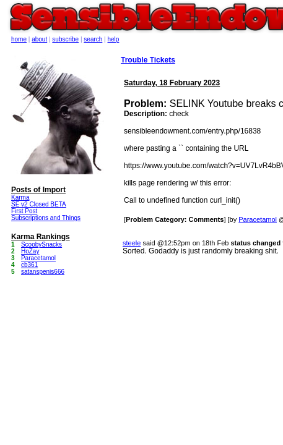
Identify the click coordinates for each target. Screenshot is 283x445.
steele (132, 243)
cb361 (29, 264)
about (39, 39)
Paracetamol (257, 219)
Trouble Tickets (148, 60)
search (93, 39)
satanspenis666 (42, 271)
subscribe (65, 39)
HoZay (30, 251)
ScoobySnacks (41, 244)
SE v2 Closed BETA (38, 204)
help (114, 39)
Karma (20, 197)
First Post (24, 211)
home (19, 39)
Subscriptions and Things (46, 217)
